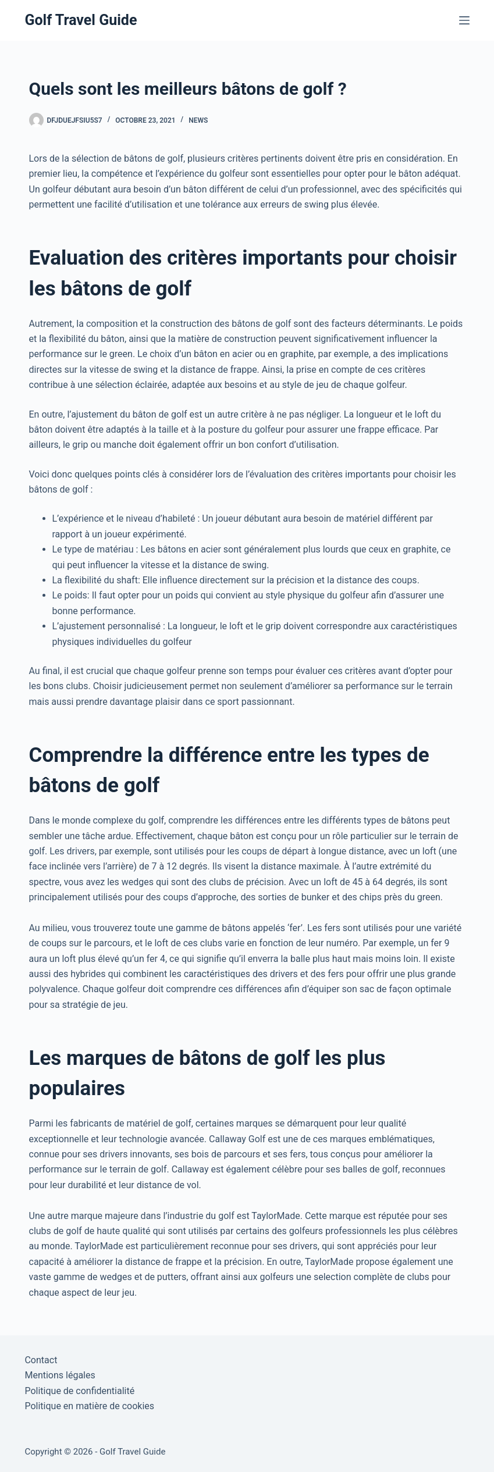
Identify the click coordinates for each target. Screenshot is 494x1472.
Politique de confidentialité (79, 1390)
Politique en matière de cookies (89, 1406)
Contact (40, 1360)
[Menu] (464, 20)
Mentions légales (59, 1375)
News (198, 120)
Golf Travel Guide (80, 20)
